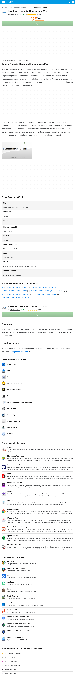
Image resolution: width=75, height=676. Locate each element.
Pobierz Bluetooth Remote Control (44, 287)
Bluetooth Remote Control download (14, 287)
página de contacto (20, 352)
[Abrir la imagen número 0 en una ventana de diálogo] (17, 150)
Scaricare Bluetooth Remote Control (14, 291)
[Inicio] (2, 7)
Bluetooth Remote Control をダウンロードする (47, 291)
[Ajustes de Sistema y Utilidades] (17, 7)
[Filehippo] (7, 2)
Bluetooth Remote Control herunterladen (16, 294)
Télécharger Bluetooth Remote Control (15, 297)
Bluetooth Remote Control (27, 11)
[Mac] (6, 7)
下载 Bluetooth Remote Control (45, 294)
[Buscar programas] (69, 2)
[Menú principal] (73, 2)
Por (14, 14)
